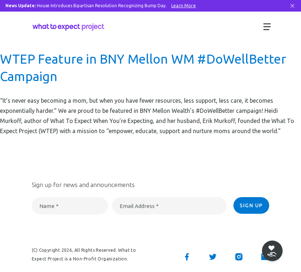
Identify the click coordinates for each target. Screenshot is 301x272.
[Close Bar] (292, 6)
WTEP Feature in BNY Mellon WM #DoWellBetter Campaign (143, 68)
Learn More (183, 5)
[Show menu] (267, 26)
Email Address (139, 206)
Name (49, 206)
